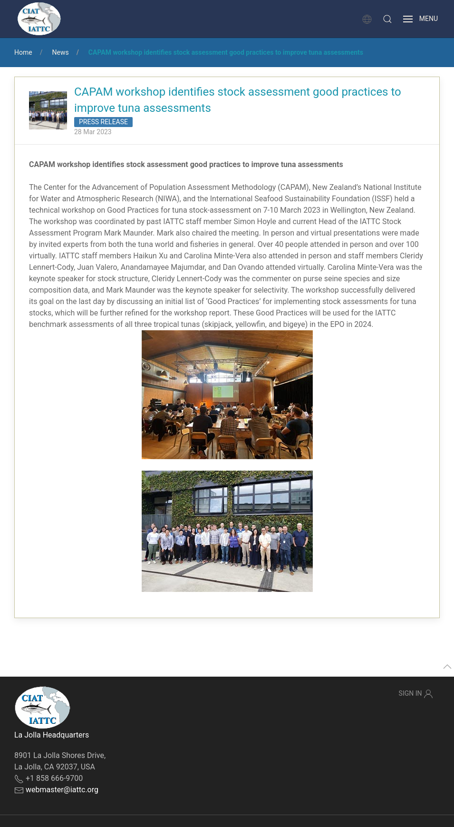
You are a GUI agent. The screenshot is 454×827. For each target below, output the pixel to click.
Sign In (416, 694)
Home (23, 52)
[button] (387, 19)
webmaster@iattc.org (62, 789)
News (60, 52)
